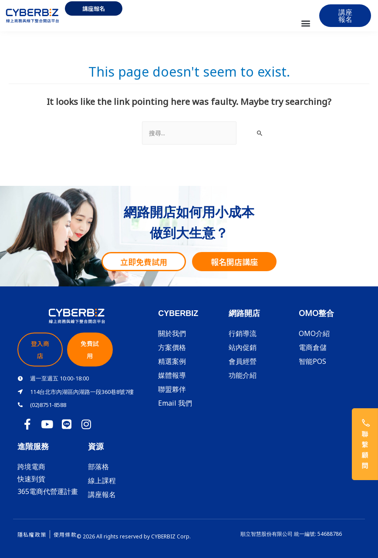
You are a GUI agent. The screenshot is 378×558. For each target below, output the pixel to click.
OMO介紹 (314, 333)
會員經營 (242, 361)
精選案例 (172, 361)
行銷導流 (242, 333)
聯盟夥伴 (172, 389)
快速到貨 (31, 479)
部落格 (98, 466)
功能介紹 (242, 375)
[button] (305, 23)
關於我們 (172, 333)
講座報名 (102, 494)
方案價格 (172, 347)
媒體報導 (172, 375)
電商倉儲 (313, 347)
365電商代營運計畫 (47, 491)
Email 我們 (175, 403)
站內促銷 (242, 347)
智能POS (312, 361)
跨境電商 (31, 466)
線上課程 (102, 480)
